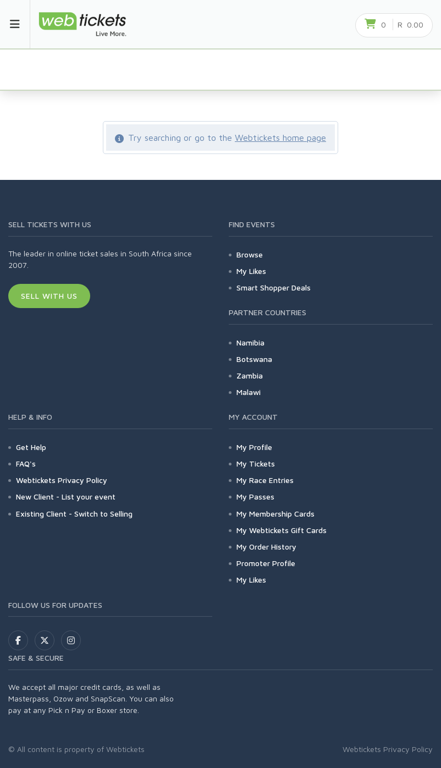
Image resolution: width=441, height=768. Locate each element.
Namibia (250, 342)
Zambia (249, 375)
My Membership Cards (275, 513)
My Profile (254, 447)
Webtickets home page (280, 137)
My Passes (255, 496)
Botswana (254, 359)
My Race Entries (265, 480)
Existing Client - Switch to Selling (74, 513)
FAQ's (26, 463)
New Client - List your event (65, 496)
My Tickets (255, 463)
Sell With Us (49, 295)
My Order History (266, 546)
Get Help (31, 447)
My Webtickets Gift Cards (281, 530)
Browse (249, 254)
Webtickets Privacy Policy (61, 480)
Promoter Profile (265, 563)
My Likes (251, 271)
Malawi (248, 392)
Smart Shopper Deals (273, 287)
